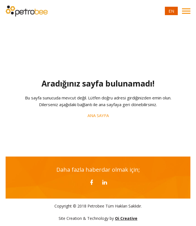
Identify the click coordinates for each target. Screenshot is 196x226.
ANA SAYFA (98, 115)
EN (171, 11)
